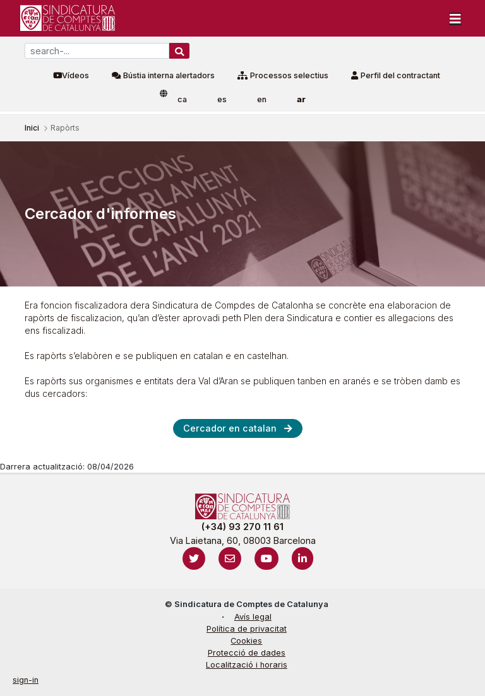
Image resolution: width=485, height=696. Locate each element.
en (261, 99)
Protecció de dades (246, 653)
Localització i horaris (246, 664)
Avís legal (253, 617)
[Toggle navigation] (455, 18)
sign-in (26, 680)
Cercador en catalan (230, 428)
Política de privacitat (247, 629)
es (222, 99)
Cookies (246, 641)
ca (182, 99)
